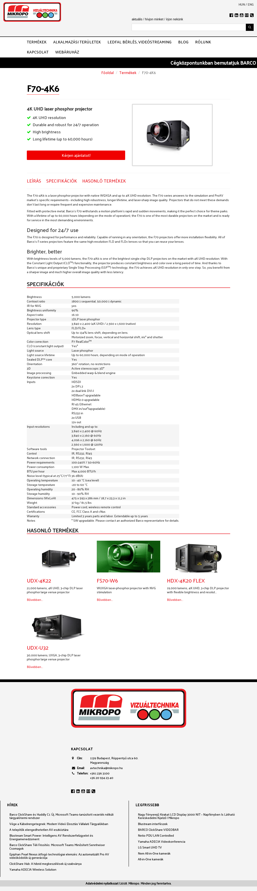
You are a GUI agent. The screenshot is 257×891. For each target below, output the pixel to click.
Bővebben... (35, 599)
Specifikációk (61, 181)
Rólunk (203, 41)
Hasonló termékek (104, 181)
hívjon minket (154, 19)
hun (241, 4)
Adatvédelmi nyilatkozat (102, 883)
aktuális (137, 19)
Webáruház (67, 51)
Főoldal (107, 72)
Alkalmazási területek (77, 41)
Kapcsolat (37, 51)
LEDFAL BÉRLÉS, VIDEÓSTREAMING (139, 41)
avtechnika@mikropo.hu (106, 768)
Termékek (36, 41)
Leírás (34, 181)
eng (251, 4)
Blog (183, 41)
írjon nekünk (174, 19)
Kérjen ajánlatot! (76, 155)
